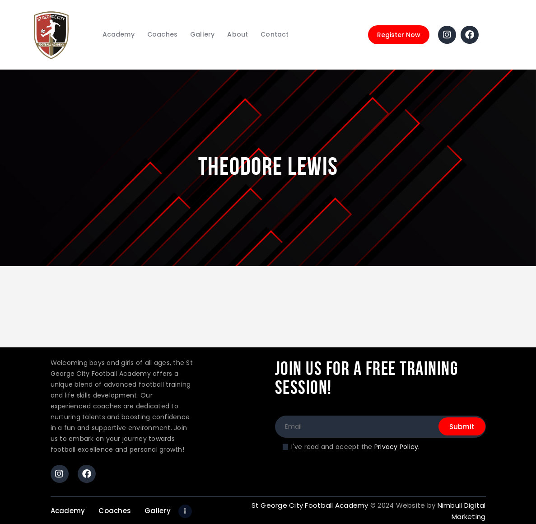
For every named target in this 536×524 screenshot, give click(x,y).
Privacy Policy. (397, 446)
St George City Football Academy (310, 505)
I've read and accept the (355, 446)
